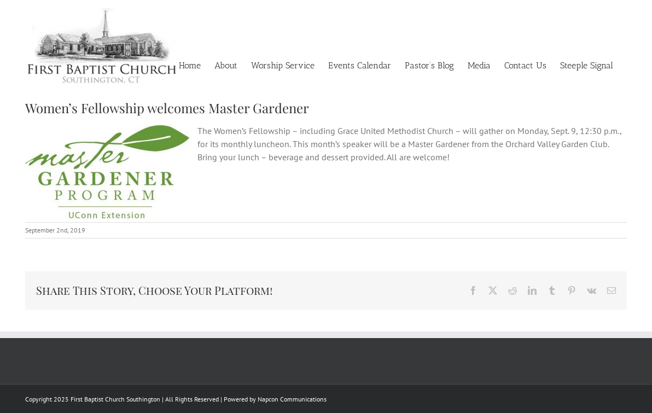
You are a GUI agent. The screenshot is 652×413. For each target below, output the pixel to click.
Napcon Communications (292, 399)
